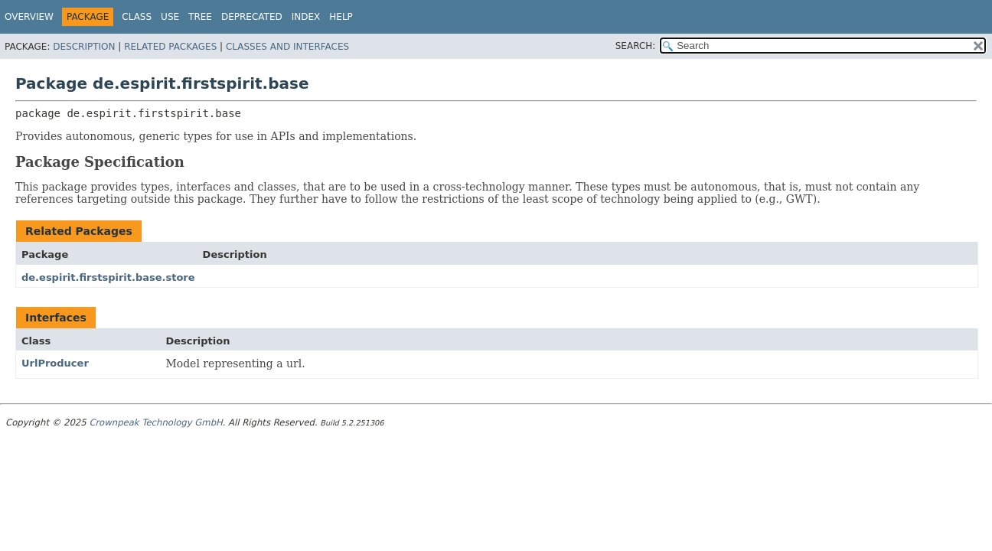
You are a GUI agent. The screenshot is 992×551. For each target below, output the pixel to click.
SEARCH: (635, 46)
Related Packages (170, 46)
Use (170, 16)
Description (84, 46)
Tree (200, 16)
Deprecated (251, 16)
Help (341, 16)
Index (306, 16)
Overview (29, 16)
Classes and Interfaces (287, 46)
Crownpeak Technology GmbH (155, 422)
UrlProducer (55, 363)
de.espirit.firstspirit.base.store (108, 277)
